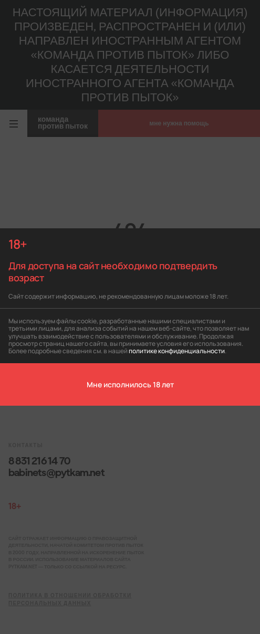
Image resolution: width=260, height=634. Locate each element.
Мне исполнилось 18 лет (130, 384)
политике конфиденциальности (177, 350)
